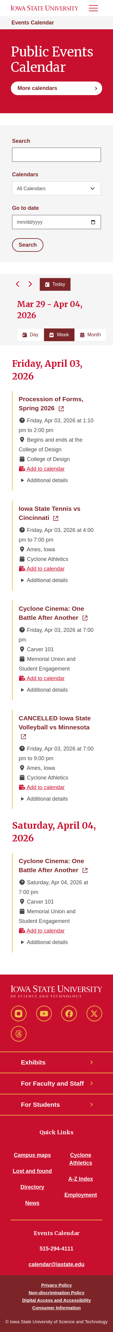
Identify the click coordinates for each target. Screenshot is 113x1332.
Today (55, 284)
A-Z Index (80, 1179)
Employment (80, 1195)
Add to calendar (42, 469)
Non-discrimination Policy (56, 1292)
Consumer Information (56, 1307)
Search (21, 141)
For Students (40, 1104)
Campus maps (32, 1155)
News (32, 1203)
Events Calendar (32, 23)
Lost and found (32, 1171)
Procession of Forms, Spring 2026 (57, 403)
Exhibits (33, 1062)
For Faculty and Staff (52, 1083)
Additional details (47, 480)
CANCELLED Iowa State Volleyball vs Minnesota (57, 723)
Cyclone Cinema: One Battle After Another (57, 613)
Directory (32, 1187)
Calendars (25, 174)
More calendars (37, 88)
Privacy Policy (56, 1285)
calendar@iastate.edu (57, 1264)
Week (59, 334)
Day (30, 334)
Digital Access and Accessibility (56, 1300)
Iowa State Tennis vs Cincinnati (57, 513)
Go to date (25, 208)
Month (90, 334)
